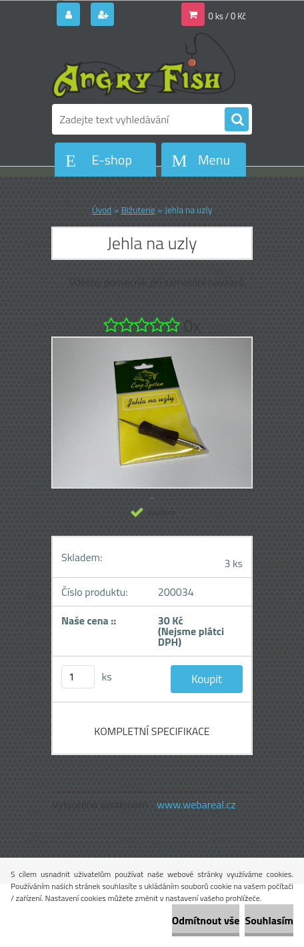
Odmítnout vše (206, 920)
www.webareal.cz (196, 804)
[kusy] (78, 676)
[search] (237, 120)
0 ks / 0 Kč (228, 16)
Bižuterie (138, 210)
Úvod (102, 210)
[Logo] (143, 65)
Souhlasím (269, 920)
